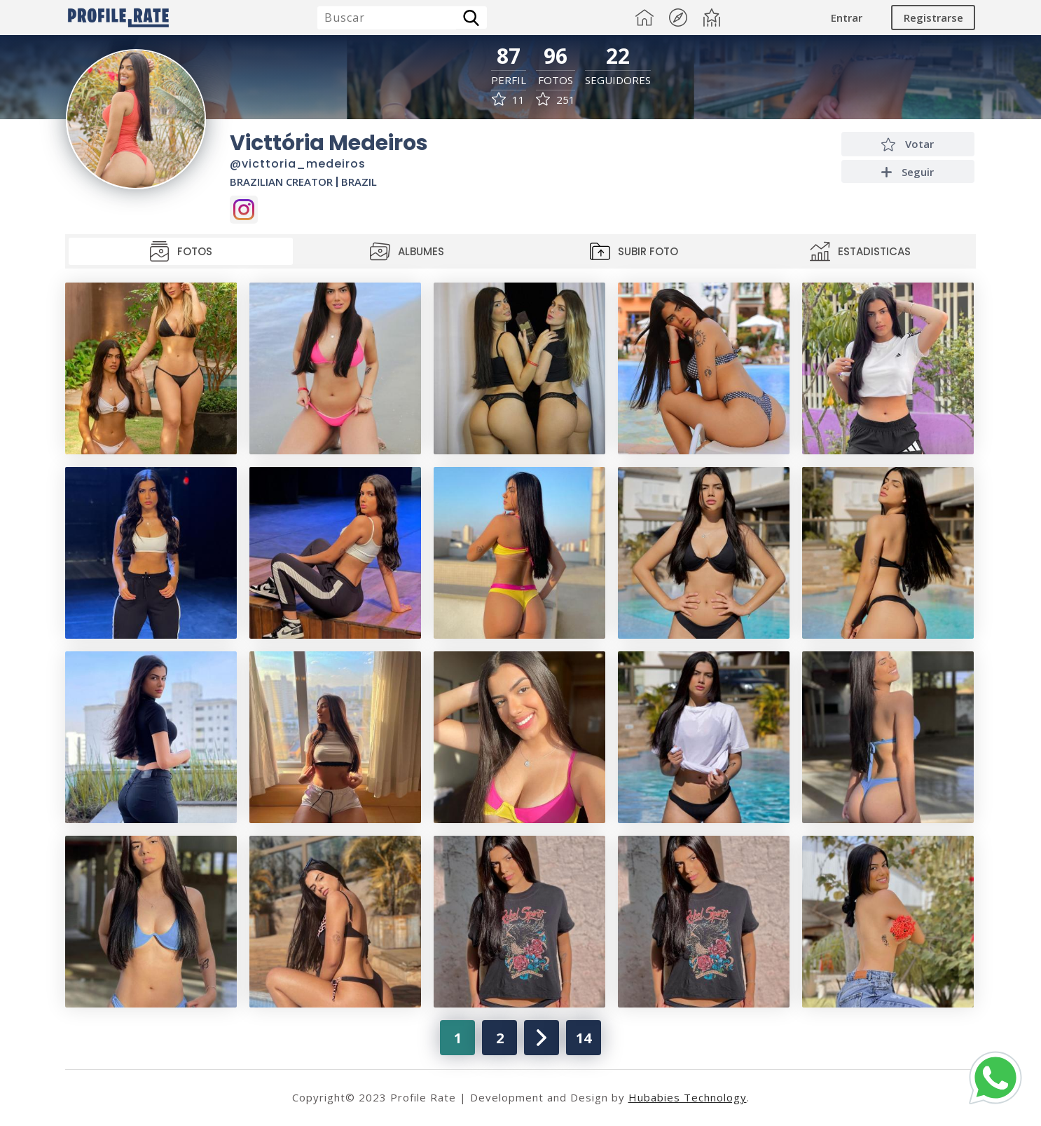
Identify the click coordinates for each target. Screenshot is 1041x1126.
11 (508, 100)
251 (555, 100)
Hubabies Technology (687, 1097)
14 (583, 1038)
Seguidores (618, 80)
